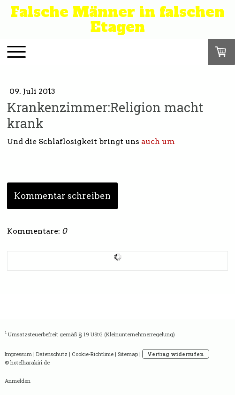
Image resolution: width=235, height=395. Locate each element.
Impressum (18, 353)
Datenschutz (52, 353)
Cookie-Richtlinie (93, 353)
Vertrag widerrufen (175, 353)
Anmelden (17, 380)
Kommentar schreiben (62, 196)
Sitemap (128, 353)
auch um (158, 141)
